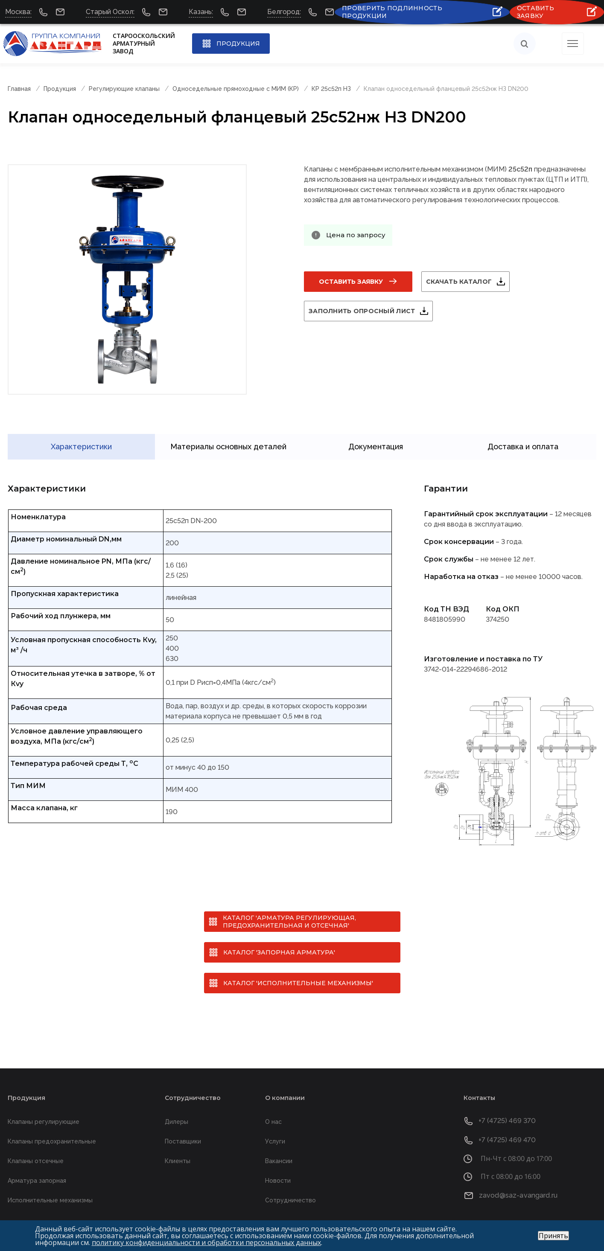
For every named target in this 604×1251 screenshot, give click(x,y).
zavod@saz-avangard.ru (518, 1182)
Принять (553, 1235)
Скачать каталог (469, 281)
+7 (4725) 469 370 (507, 1107)
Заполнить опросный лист (372, 311)
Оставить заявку (351, 281)
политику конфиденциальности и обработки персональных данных (206, 1242)
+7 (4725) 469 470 (507, 1127)
